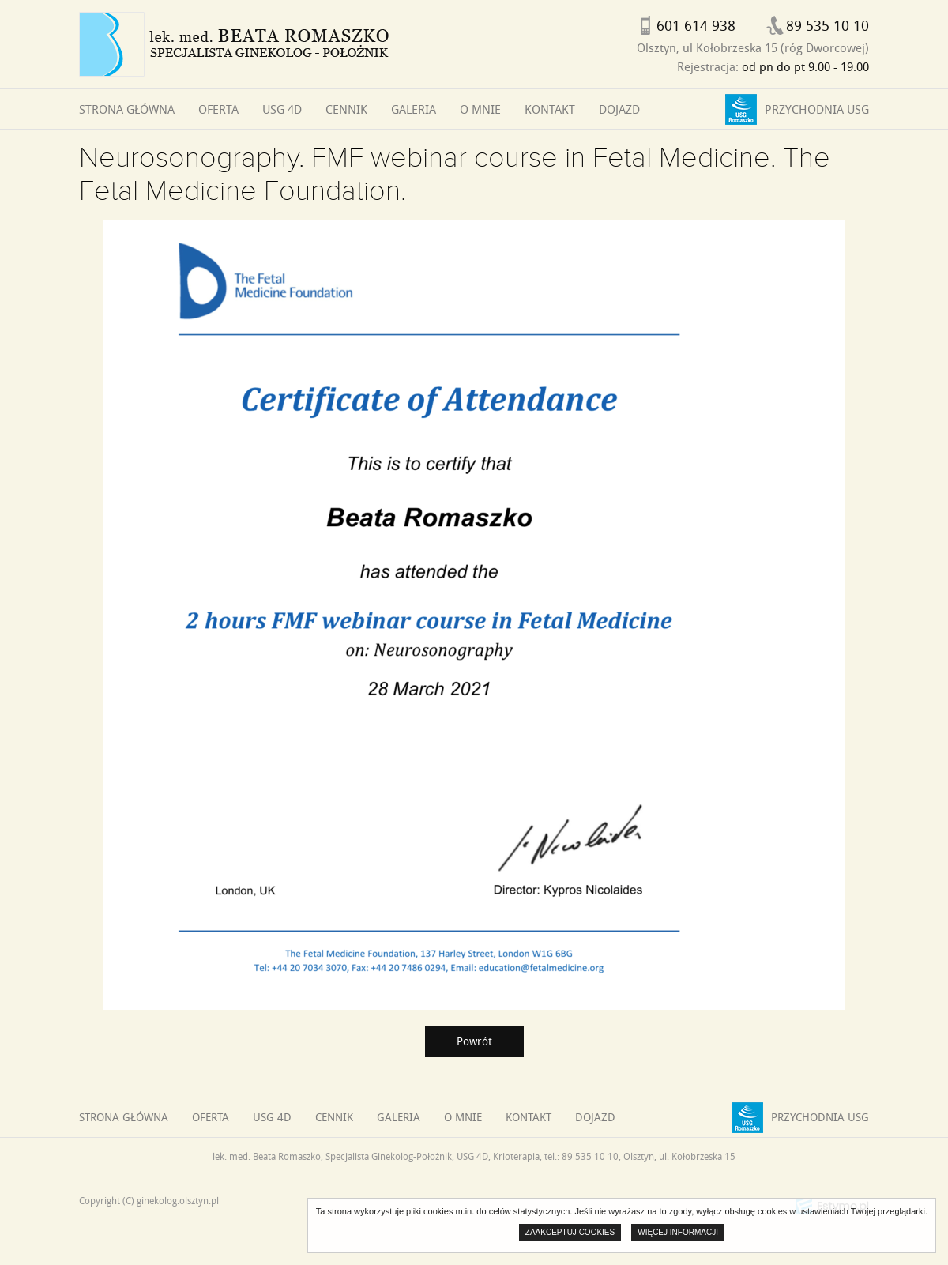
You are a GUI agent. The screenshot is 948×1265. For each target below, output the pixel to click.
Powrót (474, 1041)
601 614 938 (695, 25)
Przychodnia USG (817, 109)
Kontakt (550, 109)
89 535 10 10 (827, 25)
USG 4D (282, 109)
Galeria (413, 109)
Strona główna (127, 109)
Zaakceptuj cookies (570, 1232)
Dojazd (619, 109)
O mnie (480, 109)
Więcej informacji (678, 1232)
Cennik (346, 109)
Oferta (218, 109)
